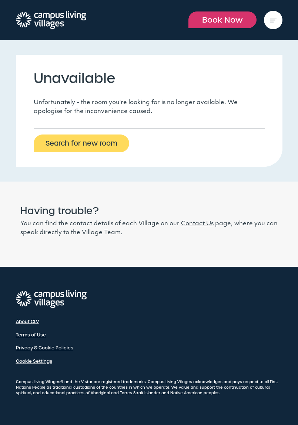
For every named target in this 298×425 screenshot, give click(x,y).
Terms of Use (31, 335)
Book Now (222, 20)
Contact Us (197, 224)
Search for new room (81, 143)
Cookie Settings (34, 361)
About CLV (27, 322)
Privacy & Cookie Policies (44, 348)
